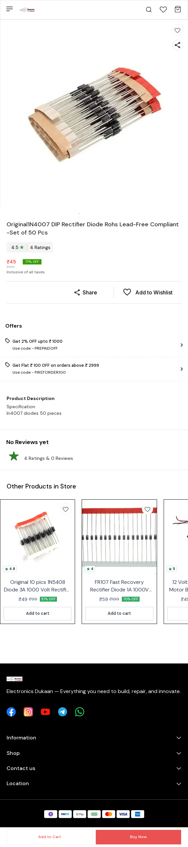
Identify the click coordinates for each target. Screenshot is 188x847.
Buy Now (138, 836)
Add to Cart (49, 836)
